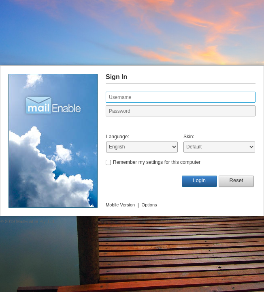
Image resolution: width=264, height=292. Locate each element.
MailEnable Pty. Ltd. (35, 221)
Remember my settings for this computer (156, 162)
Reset (236, 180)
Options (149, 204)
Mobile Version (120, 204)
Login (199, 180)
